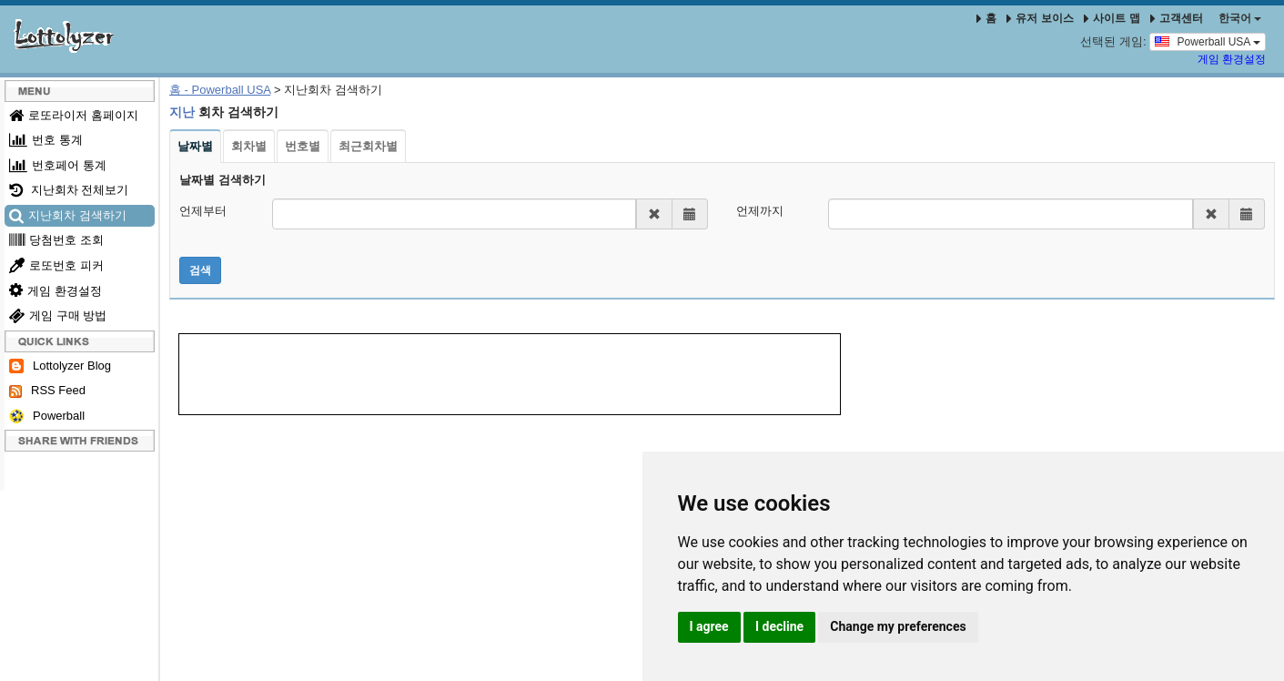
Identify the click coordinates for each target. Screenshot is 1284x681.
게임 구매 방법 (57, 315)
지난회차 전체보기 (68, 190)
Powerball (47, 416)
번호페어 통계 (57, 165)
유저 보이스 (1039, 18)
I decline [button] (779, 626)
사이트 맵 (1113, 18)
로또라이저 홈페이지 (73, 115)
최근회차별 (368, 146)
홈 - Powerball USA (219, 90)
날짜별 (195, 146)
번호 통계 (46, 140)
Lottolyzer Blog (60, 366)
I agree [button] (709, 626)
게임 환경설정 (1232, 59)
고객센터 (1176, 18)
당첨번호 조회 (56, 240)
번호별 (302, 146)
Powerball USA (1207, 41)
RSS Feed (47, 390)
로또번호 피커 (56, 265)
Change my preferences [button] (898, 626)
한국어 (1239, 18)
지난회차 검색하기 (67, 215)
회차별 (249, 146)
